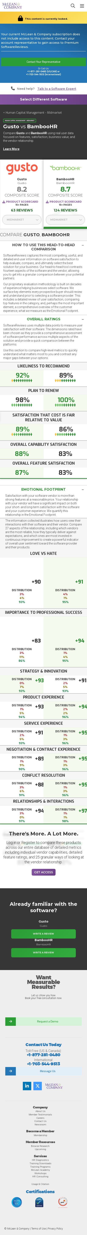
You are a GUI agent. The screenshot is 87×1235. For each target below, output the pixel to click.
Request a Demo (47, 1021)
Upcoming (40, 1149)
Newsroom (40, 1124)
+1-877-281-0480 (43, 1055)
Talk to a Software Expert (56, 89)
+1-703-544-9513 (43, 1064)
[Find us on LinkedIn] (27, 1086)
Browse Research (40, 1146)
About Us (40, 1111)
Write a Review (43, 933)
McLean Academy (40, 1169)
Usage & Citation (40, 1184)
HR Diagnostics (40, 1160)
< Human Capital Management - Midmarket (32, 113)
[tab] (43, 247)
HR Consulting (40, 1176)
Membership (40, 1135)
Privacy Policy (55, 1228)
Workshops (40, 1173)
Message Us (48, 1071)
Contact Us (40, 1121)
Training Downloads (40, 1163)
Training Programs (40, 1166)
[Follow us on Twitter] (37, 1086)
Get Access (43, 872)
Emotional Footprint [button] (43, 489)
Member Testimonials (40, 1114)
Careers (40, 1117)
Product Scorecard (22, 201)
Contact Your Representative (43, 62)
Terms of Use (38, 1228)
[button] (43, 247)
